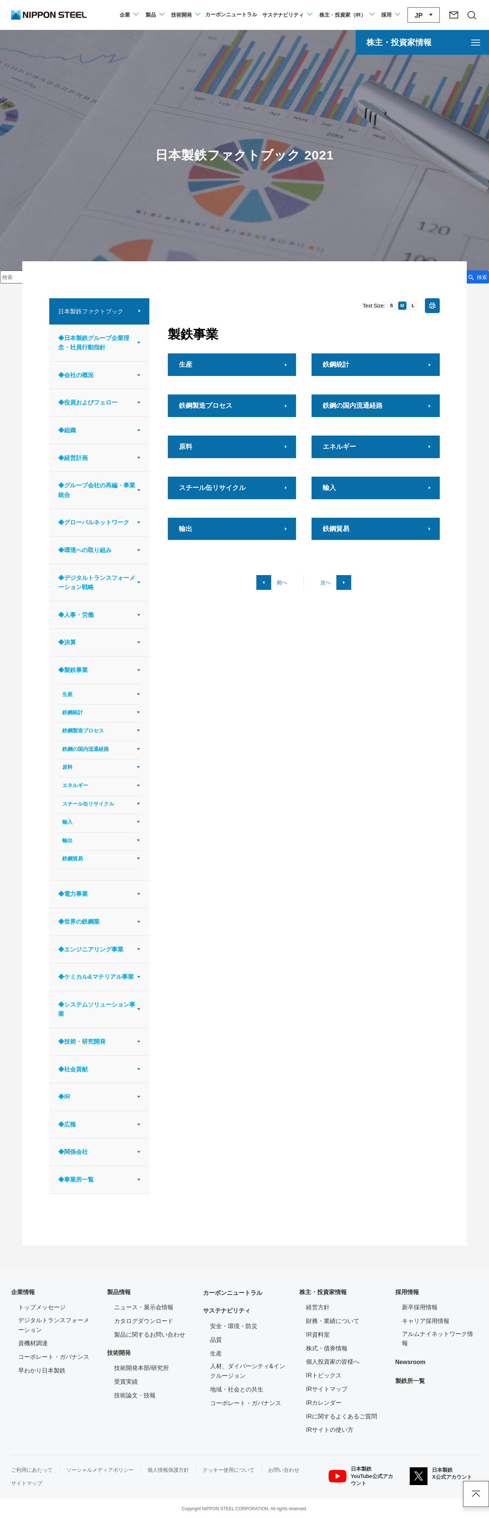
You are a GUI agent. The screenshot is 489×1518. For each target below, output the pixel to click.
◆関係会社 (73, 1152)
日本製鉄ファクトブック (90, 311)
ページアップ (476, 1494)
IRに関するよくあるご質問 (341, 1416)
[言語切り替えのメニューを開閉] (424, 15)
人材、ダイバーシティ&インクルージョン (247, 1371)
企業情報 (23, 1292)
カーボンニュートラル (232, 1293)
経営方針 (318, 1307)
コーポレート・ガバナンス (53, 1357)
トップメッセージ (42, 1307)
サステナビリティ (226, 1310)
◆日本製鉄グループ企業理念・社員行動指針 (93, 343)
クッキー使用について (229, 1470)
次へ (325, 582)
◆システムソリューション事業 (96, 1009)
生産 (67, 694)
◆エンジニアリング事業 (90, 949)
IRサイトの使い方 (329, 1430)
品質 (216, 1340)
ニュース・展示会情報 (143, 1307)
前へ (282, 582)
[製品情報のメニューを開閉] (154, 15)
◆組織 (67, 430)
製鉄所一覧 (410, 1381)
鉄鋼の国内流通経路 (85, 749)
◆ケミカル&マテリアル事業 (96, 977)
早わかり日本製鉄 (42, 1370)
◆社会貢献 (73, 1069)
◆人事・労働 (76, 615)
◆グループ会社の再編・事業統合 (96, 490)
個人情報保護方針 (168, 1470)
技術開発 (119, 1353)
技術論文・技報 (135, 1395)
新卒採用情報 (420, 1307)
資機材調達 (33, 1343)
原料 (67, 767)
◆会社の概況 (76, 375)
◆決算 (67, 642)
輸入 (67, 822)
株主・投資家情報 (323, 1292)
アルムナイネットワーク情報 (440, 1339)
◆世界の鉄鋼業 (79, 921)
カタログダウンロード (143, 1321)
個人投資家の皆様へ (332, 1362)
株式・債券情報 (326, 1348)
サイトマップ (26, 1483)
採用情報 (407, 1292)
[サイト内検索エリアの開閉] (471, 15)
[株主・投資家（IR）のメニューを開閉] (346, 15)
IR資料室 (318, 1334)
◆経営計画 (73, 458)
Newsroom (410, 1362)
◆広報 (67, 1124)
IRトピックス (324, 1375)
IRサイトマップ (326, 1389)
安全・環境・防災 (233, 1326)
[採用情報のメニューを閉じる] (390, 15)
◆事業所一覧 (76, 1179)
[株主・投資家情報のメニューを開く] (422, 42)
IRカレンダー (324, 1403)
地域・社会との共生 (236, 1389)
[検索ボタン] (477, 277)
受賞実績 (126, 1381)
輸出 (67, 840)
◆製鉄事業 (73, 670)
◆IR (64, 1097)
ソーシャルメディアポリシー (100, 1470)
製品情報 (119, 1292)
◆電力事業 (73, 894)
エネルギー (75, 785)
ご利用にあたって (32, 1470)
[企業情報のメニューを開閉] (128, 15)
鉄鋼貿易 (72, 859)
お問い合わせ (283, 1470)
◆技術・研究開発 (82, 1041)
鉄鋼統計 (72, 712)
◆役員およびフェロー (87, 402)
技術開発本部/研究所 (141, 1368)
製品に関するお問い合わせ (149, 1334)
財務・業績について (332, 1321)
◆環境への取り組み (85, 550)
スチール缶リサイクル (88, 804)
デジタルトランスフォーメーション (53, 1325)
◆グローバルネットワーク (93, 522)
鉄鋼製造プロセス (83, 730)
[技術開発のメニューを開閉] (185, 15)
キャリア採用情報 (425, 1321)
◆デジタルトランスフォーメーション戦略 (96, 583)
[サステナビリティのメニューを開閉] (287, 15)
